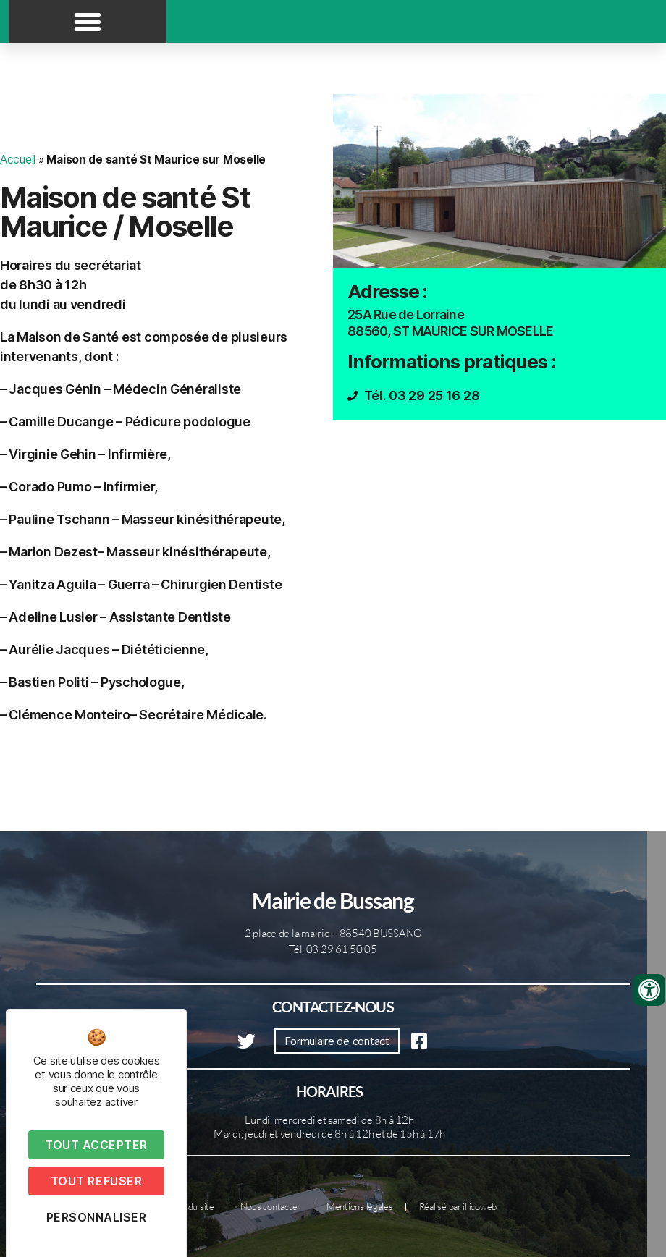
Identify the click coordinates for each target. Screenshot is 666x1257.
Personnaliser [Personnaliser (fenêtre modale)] (96, 1217)
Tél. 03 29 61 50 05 (333, 949)
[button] (87, 21)
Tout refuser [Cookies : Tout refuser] (96, 1181)
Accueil (17, 159)
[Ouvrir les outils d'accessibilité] (649, 990)
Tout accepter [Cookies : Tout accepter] (96, 1145)
